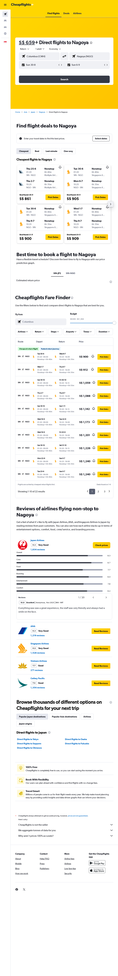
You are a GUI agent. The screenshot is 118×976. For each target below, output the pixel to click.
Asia (25, 112)
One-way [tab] (68, 151)
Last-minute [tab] (51, 151)
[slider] (114, 323)
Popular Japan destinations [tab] (32, 716)
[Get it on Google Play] (97, 863)
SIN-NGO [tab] (70, 273)
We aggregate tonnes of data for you (65, 830)
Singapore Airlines (40, 643)
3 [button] (104, 491)
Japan (33, 112)
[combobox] (55, 48)
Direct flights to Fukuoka (77, 743)
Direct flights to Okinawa (29, 748)
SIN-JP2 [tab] (57, 273)
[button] (5, 4)
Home (17, 112)
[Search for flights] (5, 14)
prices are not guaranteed (78, 816)
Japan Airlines (37, 540)
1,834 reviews (38, 549)
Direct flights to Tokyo (27, 739)
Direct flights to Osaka (76, 739)
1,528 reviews (38, 653)
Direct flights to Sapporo (29, 743)
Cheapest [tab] (23, 151)
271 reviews (37, 670)
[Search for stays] (5, 21)
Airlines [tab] (87, 716)
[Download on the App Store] (97, 870)
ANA (33, 626)
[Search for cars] (5, 27)
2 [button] (98, 491)
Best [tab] (37, 151)
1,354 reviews (38, 687)
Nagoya (42, 112)
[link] (101, 545)
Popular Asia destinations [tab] (64, 716)
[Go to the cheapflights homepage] (22, 4)
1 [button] (92, 491)
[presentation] (91, 42)
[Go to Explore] (5, 33)
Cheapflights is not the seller (65, 825)
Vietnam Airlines (39, 661)
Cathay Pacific (38, 678)
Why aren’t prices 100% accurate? (65, 836)
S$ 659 (27, 42)
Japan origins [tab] (25, 723)
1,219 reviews (38, 635)
